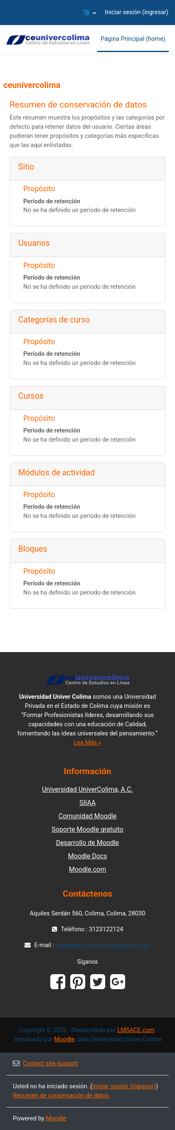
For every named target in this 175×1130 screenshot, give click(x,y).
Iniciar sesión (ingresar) (136, 12)
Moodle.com (87, 869)
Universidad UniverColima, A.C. (87, 789)
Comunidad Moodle (87, 816)
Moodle (64, 1039)
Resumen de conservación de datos (61, 1095)
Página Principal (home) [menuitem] (133, 38)
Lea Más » (87, 742)
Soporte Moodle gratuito (87, 829)
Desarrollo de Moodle (87, 843)
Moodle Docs (87, 856)
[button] (89, 12)
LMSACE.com (135, 1030)
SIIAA (87, 803)
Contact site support (45, 1063)
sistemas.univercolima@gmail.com (103, 945)
